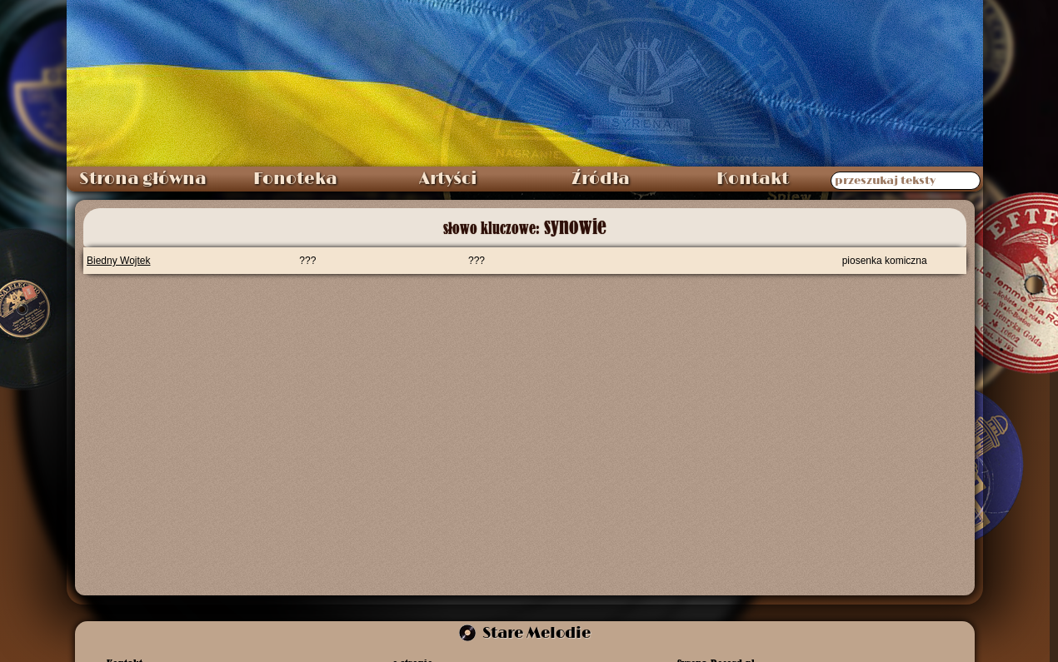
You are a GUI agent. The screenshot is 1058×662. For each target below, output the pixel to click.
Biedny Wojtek (118, 260)
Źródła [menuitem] (600, 179)
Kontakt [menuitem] (752, 179)
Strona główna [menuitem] (143, 179)
